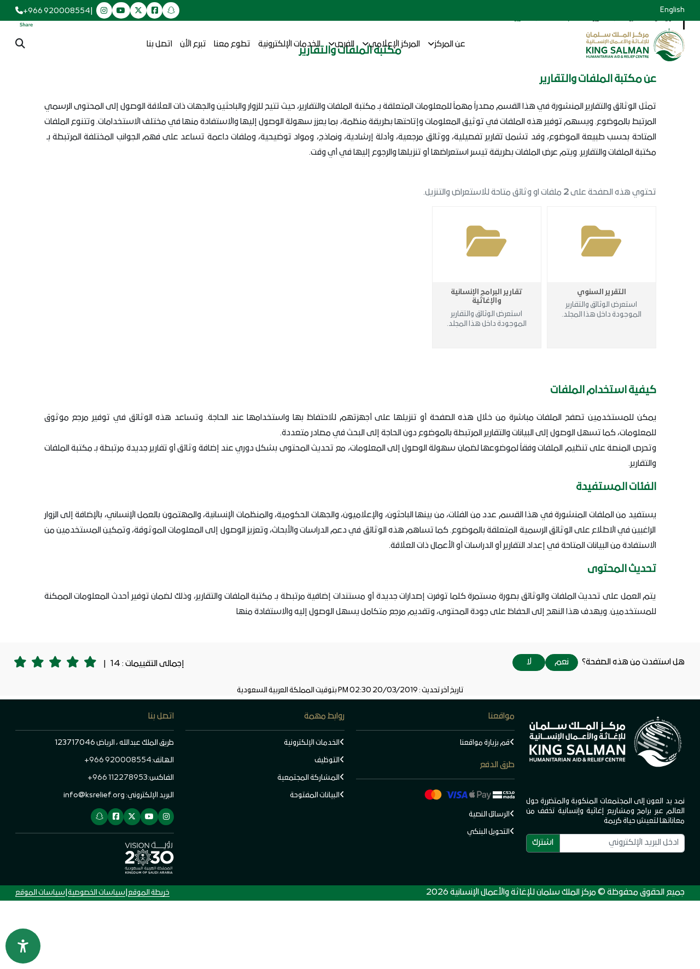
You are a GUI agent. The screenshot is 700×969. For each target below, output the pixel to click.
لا (529, 730)
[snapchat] (170, 11)
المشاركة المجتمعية (311, 846)
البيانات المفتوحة (317, 863)
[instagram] (104, 11)
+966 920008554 (56, 11)
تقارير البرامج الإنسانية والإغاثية (486, 365)
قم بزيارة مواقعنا (487, 811)
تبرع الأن (193, 44)
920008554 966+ (117, 828)
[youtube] (121, 11)
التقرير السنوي (601, 360)
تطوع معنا (232, 44)
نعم (562, 730)
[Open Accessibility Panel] (22, 946)
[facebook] (154, 11)
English (672, 10)
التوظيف (329, 828)
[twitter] (138, 11)
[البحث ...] (20, 45)
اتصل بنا (159, 44)
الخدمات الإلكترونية (289, 44)
